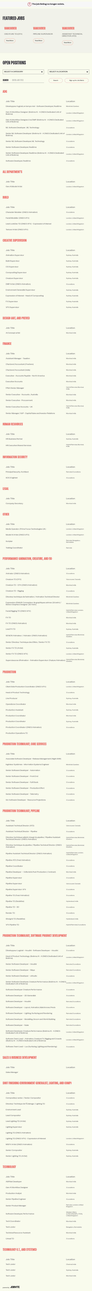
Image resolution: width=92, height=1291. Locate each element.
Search (5, 80)
